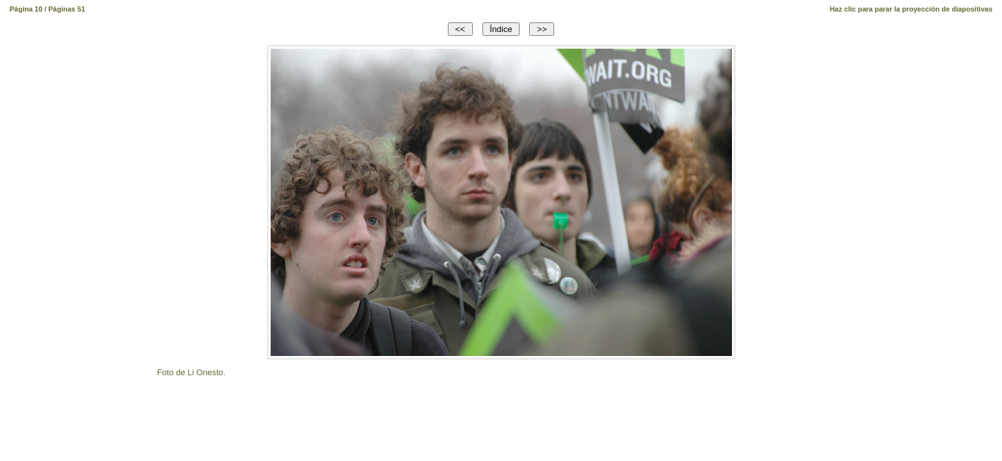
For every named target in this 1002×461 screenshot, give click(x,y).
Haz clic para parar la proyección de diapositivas (911, 9)
